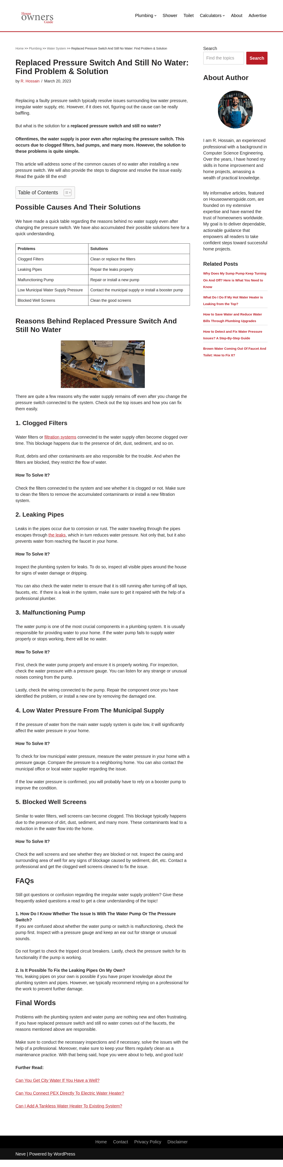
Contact (120, 1149)
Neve (20, 1161)
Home (19, 48)
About (236, 15)
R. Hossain (30, 81)
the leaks (58, 537)
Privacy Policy (147, 1149)
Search (210, 48)
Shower (168, 15)
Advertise (257, 15)
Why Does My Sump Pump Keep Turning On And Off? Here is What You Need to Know (234, 287)
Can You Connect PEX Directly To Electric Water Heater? (70, 1100)
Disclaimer (178, 1149)
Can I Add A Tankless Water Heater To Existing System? (69, 1113)
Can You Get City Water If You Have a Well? (58, 1087)
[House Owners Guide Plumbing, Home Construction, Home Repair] (37, 15)
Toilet (187, 15)
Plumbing (35, 48)
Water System (56, 48)
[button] (154, 16)
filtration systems (61, 439)
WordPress (64, 1161)
